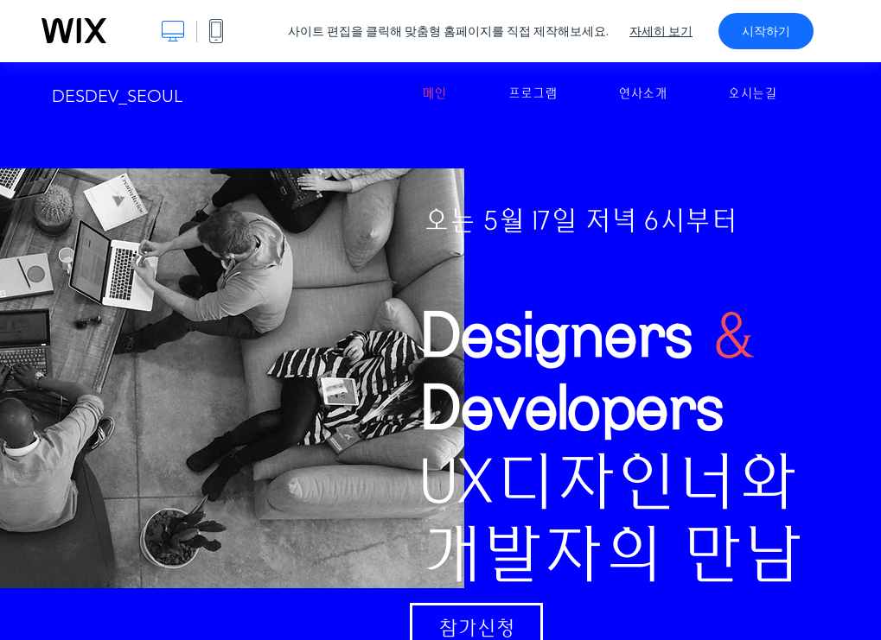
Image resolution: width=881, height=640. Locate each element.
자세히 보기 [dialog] (661, 31)
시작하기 (766, 31)
